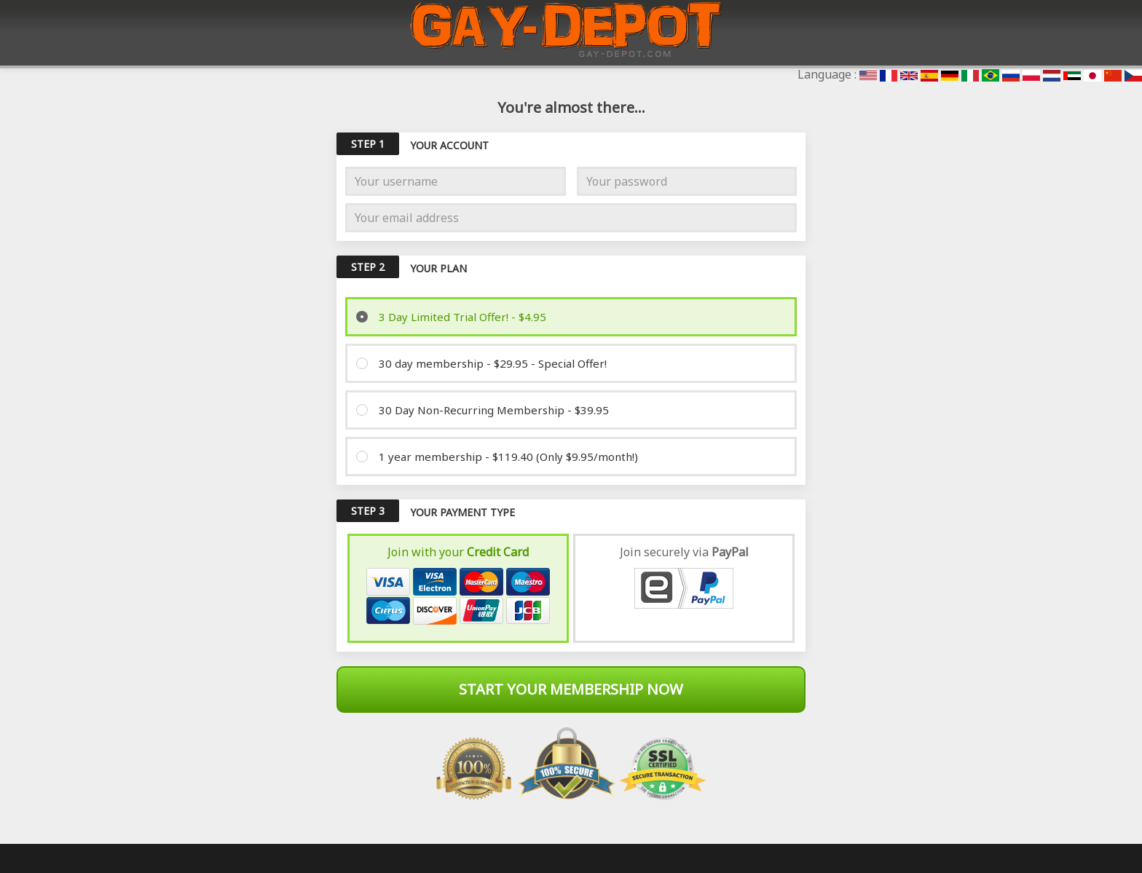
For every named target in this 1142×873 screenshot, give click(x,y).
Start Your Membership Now (571, 689)
